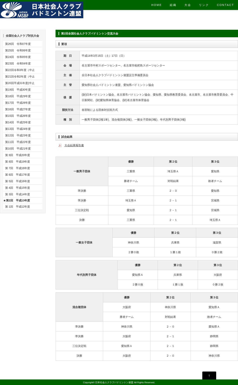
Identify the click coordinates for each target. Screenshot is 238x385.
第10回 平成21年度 (18, 148)
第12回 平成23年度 (18, 135)
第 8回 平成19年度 (17, 161)
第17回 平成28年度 (18, 102)
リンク (204, 5)
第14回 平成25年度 (18, 122)
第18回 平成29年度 (18, 96)
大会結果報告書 (74, 145)
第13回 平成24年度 (18, 128)
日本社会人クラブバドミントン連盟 (114, 382)
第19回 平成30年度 (18, 89)
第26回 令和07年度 (18, 43)
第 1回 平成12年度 (17, 206)
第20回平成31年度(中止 (20, 83)
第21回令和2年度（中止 (20, 76)
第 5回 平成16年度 (17, 181)
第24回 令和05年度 (18, 56)
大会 (187, 5)
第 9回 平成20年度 (17, 155)
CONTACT (225, 5)
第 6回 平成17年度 (17, 174)
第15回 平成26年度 (18, 115)
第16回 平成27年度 (18, 109)
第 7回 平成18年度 (17, 168)
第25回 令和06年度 (18, 50)
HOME (156, 5)
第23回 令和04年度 (18, 63)
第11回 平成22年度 (18, 142)
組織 (173, 5)
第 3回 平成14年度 (17, 194)
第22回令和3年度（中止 (20, 70)
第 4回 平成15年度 (17, 187)
